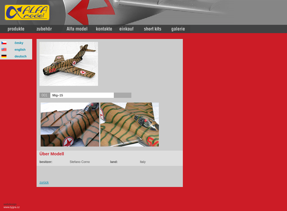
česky (19, 43)
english (20, 49)
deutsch (21, 56)
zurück (44, 182)
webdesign (11, 206)
